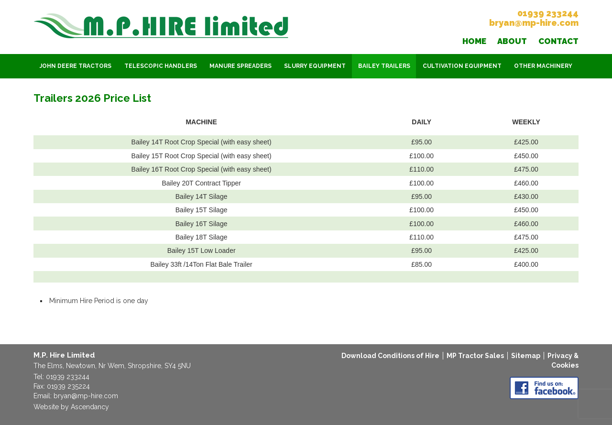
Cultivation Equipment (462, 66)
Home (474, 41)
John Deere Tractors (75, 66)
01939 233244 (548, 13)
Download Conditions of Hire (390, 356)
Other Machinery (543, 66)
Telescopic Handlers (160, 66)
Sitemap (525, 356)
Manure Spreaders (240, 66)
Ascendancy (90, 407)
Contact (558, 41)
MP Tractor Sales (475, 356)
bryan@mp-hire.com (534, 23)
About (512, 41)
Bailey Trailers (384, 66)
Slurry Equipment (315, 66)
